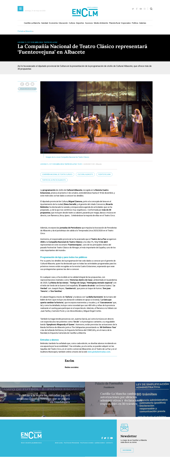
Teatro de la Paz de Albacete (54, 180)
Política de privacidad (71, 443)
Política (135, 23)
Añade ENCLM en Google (27, 89)
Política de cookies (86, 443)
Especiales (126, 23)
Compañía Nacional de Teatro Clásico (57, 174)
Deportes (80, 23)
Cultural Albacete (85, 174)
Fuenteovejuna (104, 174)
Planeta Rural (114, 23)
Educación (63, 23)
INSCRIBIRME (127, 450)
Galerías (142, 23)
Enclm (80, 164)
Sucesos (89, 23)
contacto (109, 443)
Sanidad (44, 23)
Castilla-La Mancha (32, 23)
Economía (53, 23)
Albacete (28, 31)
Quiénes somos (100, 443)
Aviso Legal (59, 443)
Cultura (72, 23)
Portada (21, 31)
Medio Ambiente (101, 23)
